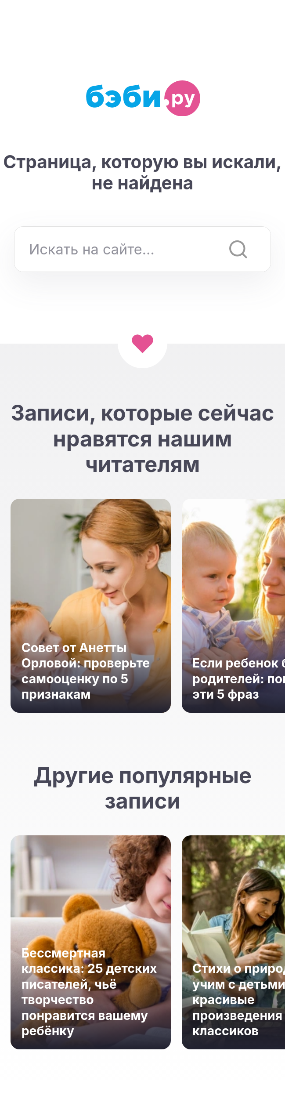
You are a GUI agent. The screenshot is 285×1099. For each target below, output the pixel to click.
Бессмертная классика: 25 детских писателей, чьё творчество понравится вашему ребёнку (89, 991)
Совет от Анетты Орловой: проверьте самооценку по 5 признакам (86, 671)
